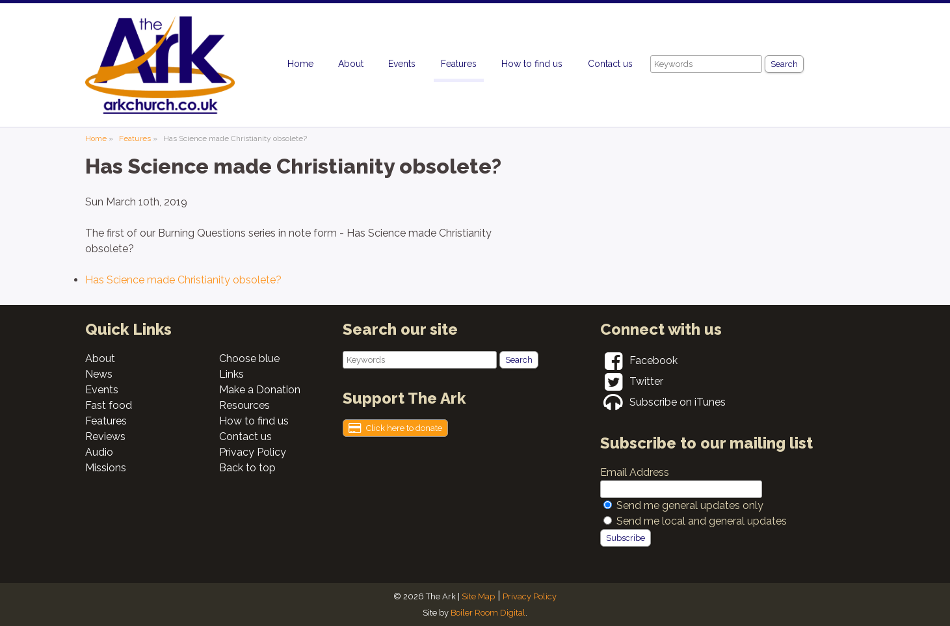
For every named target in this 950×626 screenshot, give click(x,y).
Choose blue (249, 358)
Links (231, 374)
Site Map (478, 596)
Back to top (247, 468)
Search (784, 64)
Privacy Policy (252, 452)
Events (402, 64)
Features (459, 64)
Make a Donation (259, 390)
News (98, 374)
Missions (105, 468)
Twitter (631, 381)
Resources (244, 405)
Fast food (108, 405)
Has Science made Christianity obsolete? (183, 280)
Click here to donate (395, 428)
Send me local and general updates (701, 521)
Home (300, 64)
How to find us (531, 64)
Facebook (639, 360)
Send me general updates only (689, 505)
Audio (99, 452)
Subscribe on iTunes (663, 402)
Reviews (105, 436)
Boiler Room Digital (488, 613)
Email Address (634, 472)
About (350, 64)
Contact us (610, 64)
